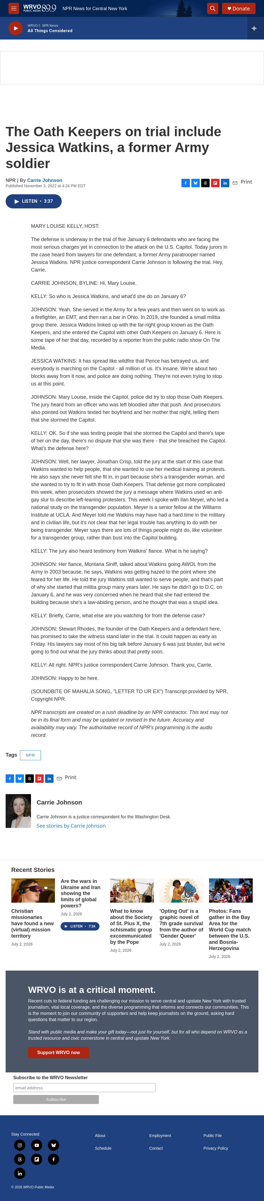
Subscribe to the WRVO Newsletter (50, 1077)
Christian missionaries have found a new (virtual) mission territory (32, 923)
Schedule (103, 1148)
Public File (212, 1136)
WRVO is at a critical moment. (92, 990)
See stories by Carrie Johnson (71, 825)
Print (246, 181)
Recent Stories (33, 869)
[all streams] (255, 28)
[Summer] (132, 67)
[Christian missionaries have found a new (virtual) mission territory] (33, 890)
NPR (30, 755)
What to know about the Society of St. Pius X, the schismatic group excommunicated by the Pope (131, 926)
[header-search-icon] (212, 8)
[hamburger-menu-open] (13, 8)
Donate (241, 9)
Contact (156, 1148)
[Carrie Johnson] (18, 811)
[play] (15, 28)
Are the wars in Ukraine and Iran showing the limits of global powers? (80, 893)
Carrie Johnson (45, 180)
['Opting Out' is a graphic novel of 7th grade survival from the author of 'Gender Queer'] (181, 890)
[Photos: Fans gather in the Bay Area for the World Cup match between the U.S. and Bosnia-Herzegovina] (231, 890)
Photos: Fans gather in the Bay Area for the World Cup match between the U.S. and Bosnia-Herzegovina (230, 929)
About (100, 1136)
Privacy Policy (215, 1148)
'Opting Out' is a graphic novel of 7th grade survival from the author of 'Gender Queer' (181, 923)
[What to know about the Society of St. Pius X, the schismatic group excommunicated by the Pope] (132, 890)
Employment (160, 1136)
